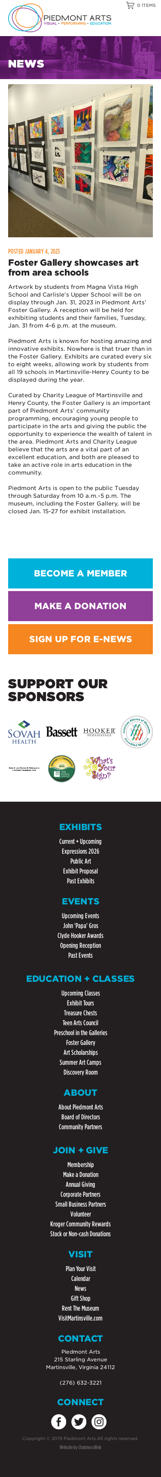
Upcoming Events (80, 916)
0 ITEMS (146, 5)
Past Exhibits (80, 881)
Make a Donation (80, 1175)
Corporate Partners (80, 1194)
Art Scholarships (81, 1052)
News (80, 1288)
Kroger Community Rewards (80, 1224)
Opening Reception (80, 945)
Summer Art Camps (80, 1062)
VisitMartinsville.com (80, 1318)
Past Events (80, 955)
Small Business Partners (80, 1204)
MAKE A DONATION (80, 606)
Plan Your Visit (81, 1269)
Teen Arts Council (80, 1023)
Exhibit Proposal (80, 871)
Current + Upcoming (80, 841)
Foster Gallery (80, 1043)
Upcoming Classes (80, 993)
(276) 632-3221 (81, 1382)
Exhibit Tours (80, 1003)
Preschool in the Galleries (80, 1033)
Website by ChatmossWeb (80, 1447)
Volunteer (80, 1214)
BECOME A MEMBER (80, 573)
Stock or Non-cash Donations (80, 1234)
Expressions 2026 (80, 851)
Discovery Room (81, 1072)
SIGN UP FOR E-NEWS (80, 639)
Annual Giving (80, 1184)
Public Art (80, 861)
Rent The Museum (80, 1308)
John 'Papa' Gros (80, 926)
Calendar (80, 1279)
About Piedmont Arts (80, 1107)
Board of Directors (80, 1117)
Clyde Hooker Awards (80, 936)
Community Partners (80, 1127)
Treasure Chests (80, 1013)
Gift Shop (81, 1298)
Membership (80, 1165)
